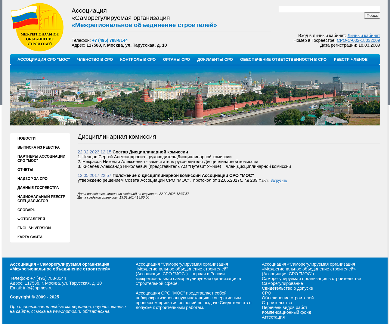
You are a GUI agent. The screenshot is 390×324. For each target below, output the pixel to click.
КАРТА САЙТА (29, 237)
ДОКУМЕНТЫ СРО (215, 59)
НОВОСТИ (26, 138)
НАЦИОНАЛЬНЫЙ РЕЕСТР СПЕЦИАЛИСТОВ (41, 199)
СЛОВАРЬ (26, 210)
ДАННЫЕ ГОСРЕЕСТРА (38, 188)
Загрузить (279, 180)
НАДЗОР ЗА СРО (32, 179)
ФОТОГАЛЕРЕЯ (31, 219)
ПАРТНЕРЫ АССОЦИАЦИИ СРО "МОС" (41, 158)
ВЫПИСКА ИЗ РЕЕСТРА (38, 147)
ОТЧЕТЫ (25, 170)
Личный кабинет (364, 35)
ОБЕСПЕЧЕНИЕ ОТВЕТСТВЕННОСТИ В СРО (283, 59)
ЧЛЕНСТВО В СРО (95, 59)
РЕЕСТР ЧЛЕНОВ (351, 59)
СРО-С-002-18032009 (358, 40)
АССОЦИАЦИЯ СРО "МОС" (43, 59)
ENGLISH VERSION (34, 228)
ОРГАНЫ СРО (176, 59)
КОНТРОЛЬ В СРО (138, 59)
